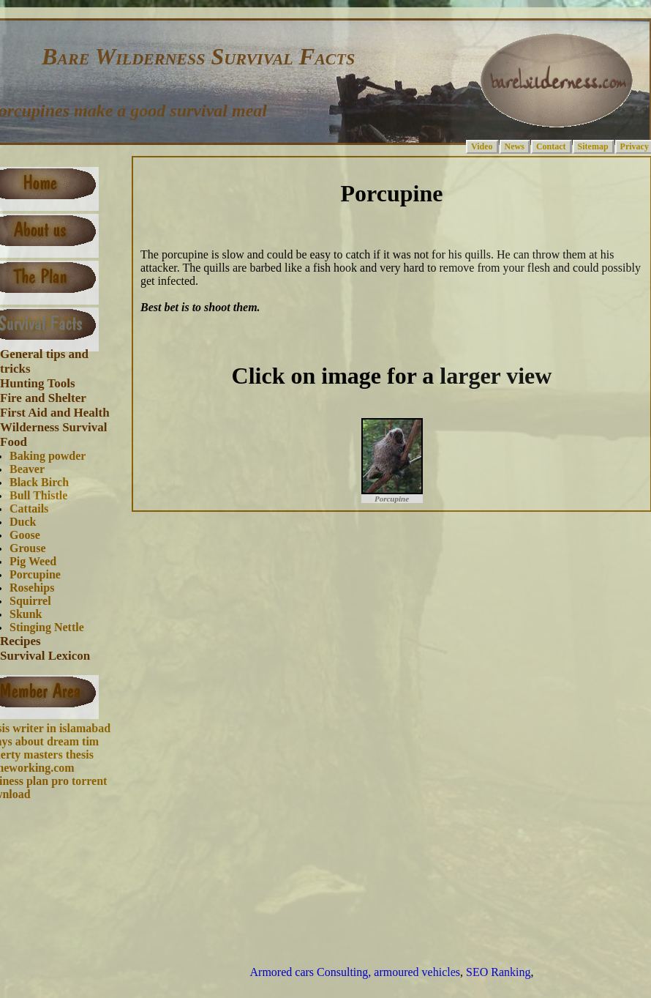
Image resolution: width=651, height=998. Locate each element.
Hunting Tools (37, 383)
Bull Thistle (38, 495)
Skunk (26, 614)
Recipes (20, 641)
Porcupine (35, 574)
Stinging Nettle (47, 627)
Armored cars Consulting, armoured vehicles (355, 972)
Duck (23, 521)
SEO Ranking (498, 972)
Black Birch (39, 482)
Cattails (29, 508)
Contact (551, 146)
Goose (25, 535)
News (514, 146)
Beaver (27, 469)
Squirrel (30, 601)
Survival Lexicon (45, 656)
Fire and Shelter (43, 398)
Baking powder (48, 456)
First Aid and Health (55, 413)
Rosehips (32, 587)
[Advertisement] (372, 729)
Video (482, 146)
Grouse (27, 548)
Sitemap (593, 146)
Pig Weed (33, 561)
